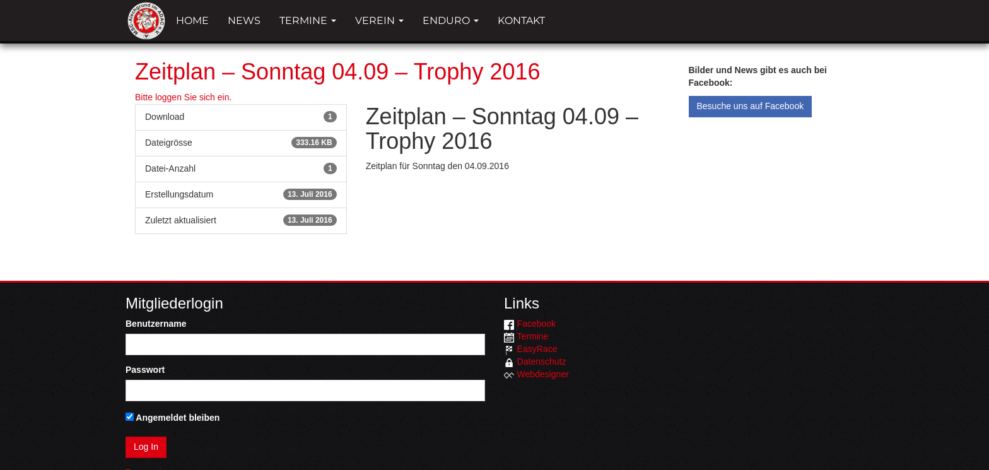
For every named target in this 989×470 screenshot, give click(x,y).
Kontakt (521, 20)
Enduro (451, 20)
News (244, 20)
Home (192, 20)
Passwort (145, 370)
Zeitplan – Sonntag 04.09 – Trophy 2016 (337, 72)
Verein (379, 20)
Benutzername (156, 324)
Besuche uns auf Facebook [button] (750, 106)
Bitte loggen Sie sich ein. (183, 97)
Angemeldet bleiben (172, 418)
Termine (307, 20)
